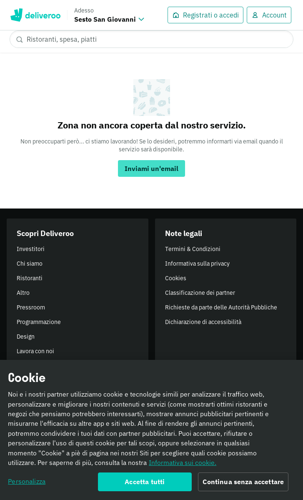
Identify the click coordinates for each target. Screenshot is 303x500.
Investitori (31, 249)
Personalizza (26, 484)
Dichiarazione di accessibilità (203, 322)
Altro (23, 292)
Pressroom (31, 307)
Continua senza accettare (243, 484)
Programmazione (39, 322)
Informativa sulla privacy (197, 263)
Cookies (175, 278)
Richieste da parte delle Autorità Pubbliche (221, 307)
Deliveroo (35, 15)
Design (26, 336)
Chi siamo (30, 263)
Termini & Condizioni (192, 249)
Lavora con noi (35, 351)
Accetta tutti (145, 484)
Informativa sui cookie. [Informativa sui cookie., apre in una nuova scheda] (182, 464)
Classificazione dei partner (200, 292)
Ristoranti (30, 278)
